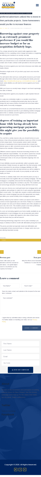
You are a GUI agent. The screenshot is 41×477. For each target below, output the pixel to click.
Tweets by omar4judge (9, 411)
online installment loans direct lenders (16, 13)
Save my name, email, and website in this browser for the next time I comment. (21, 292)
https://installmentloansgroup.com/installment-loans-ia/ (20, 81)
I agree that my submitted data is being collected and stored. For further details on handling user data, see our (21, 319)
